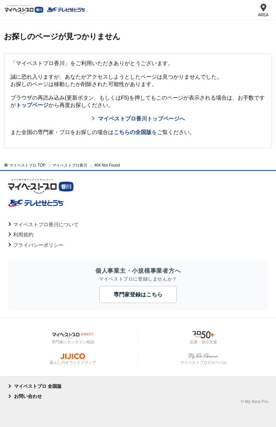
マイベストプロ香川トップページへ (141, 118)
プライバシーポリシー (38, 245)
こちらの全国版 (133, 132)
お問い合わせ (28, 396)
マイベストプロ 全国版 (38, 386)
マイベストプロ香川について (46, 224)
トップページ (32, 105)
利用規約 (23, 235)
